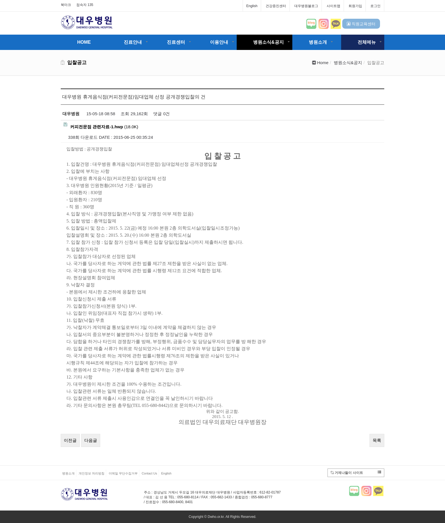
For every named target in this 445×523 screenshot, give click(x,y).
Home (322, 62)
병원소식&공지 (268, 42)
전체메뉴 (367, 42)
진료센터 (176, 42)
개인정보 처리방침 (91, 473)
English (251, 6)
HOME (84, 42)
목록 (377, 440)
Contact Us (149, 473)
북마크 (66, 5)
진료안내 (133, 42)
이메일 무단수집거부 (123, 473)
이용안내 (219, 42)
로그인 (375, 6)
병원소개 (318, 42)
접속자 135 (84, 5)
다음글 (90, 440)
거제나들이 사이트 (356, 473)
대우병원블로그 (306, 6)
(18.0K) (101, 126)
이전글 (70, 440)
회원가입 (355, 6)
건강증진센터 (276, 6)
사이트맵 (333, 6)
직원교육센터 (361, 24)
